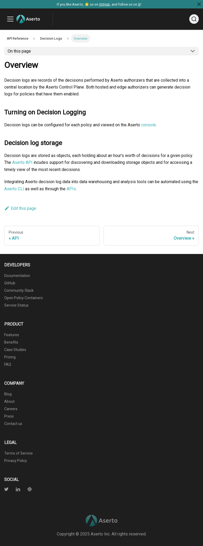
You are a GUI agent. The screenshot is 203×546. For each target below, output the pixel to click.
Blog (8, 394)
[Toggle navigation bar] (10, 19)
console (148, 124)
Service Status (16, 305)
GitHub (104, 4)
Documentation (17, 276)
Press (9, 416)
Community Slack (19, 290)
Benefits (11, 342)
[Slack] (26, 489)
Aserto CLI (14, 188)
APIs (71, 188)
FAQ (7, 364)
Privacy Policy (15, 461)
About (9, 401)
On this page (19, 51)
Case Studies (15, 350)
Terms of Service (18, 453)
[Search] (194, 19)
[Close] (199, 4)
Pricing (10, 357)
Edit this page (20, 208)
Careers (10, 409)
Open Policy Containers (23, 298)
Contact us (13, 424)
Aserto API (22, 162)
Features (11, 335)
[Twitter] (7, 489)
